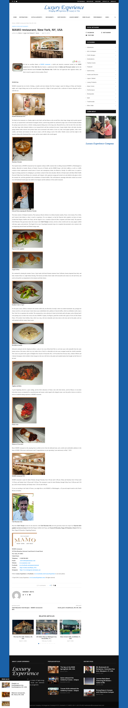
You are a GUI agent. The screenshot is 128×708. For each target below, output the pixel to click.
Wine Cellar (86, 17)
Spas (88, 98)
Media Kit (113, 1)
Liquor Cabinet (74, 17)
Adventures (90, 47)
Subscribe (98, 1)
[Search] (115, 17)
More (107, 17)
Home (15, 17)
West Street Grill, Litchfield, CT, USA (70, 637)
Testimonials (81, 1)
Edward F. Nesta (28, 592)
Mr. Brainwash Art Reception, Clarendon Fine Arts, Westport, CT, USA (105, 669)
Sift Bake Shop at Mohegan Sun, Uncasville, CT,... (46, 637)
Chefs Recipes (91, 55)
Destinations (23, 17)
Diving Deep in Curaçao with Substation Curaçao (105, 691)
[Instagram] (14, 1)
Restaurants (50, 17)
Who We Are (90, 1)
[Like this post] (51, 585)
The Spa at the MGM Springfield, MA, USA (67, 668)
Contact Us (105, 1)
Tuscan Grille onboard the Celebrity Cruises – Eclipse (69, 689)
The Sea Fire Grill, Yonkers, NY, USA (23, 637)
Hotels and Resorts (92, 74)
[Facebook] (12, 1)
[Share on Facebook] (53, 585)
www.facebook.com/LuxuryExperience (45, 573)
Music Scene (90, 86)
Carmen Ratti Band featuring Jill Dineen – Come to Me (104, 681)
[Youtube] (16, 1)
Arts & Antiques (91, 51)
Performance (98, 17)
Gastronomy (90, 70)
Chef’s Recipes (61, 17)
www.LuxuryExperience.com (37, 577)
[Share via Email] (55, 585)
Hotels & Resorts (36, 17)
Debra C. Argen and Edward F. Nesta (28, 33)
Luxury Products (91, 82)
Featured (89, 67)
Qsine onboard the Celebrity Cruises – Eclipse (69, 679)
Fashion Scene (91, 63)
